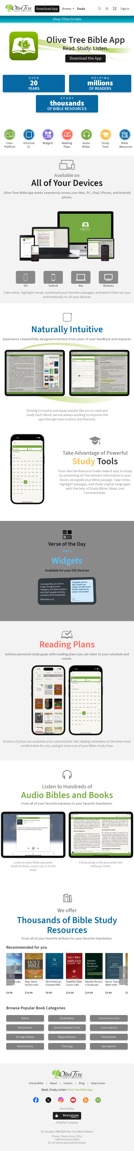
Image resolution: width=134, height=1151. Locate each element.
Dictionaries (109, 1037)
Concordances (109, 1028)
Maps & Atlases (67, 1037)
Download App (47, 8)
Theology (67, 1046)
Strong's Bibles (25, 1037)
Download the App (85, 58)
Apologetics (109, 1046)
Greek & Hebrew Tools (67, 1028)
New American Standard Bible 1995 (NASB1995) (53, 986)
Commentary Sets (109, 1018)
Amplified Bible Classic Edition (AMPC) (74, 985)
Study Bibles (67, 1018)
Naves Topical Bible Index (112, 983)
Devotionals (25, 1028)
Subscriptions (25, 1046)
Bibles (25, 1018)
